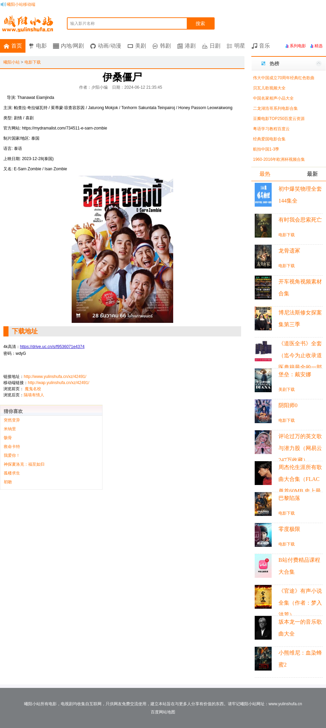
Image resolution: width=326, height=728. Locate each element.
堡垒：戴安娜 (294, 374)
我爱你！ (12, 455)
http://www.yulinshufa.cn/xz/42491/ (55, 376)
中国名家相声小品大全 (273, 98)
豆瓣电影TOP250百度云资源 (279, 118)
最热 (264, 174)
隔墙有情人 (34, 395)
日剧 (215, 46)
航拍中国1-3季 (266, 149)
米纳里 (10, 429)
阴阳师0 (287, 405)
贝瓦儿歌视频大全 (269, 88)
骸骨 (8, 437)
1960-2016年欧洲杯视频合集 (279, 159)
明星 (239, 46)
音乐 (264, 46)
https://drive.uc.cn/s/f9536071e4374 (52, 346)
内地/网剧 (72, 46)
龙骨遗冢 (289, 251)
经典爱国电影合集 (269, 139)
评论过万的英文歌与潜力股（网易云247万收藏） (300, 448)
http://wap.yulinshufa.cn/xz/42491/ (58, 382)
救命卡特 (12, 446)
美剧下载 (286, 389)
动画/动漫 (109, 46)
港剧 (190, 46)
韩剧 (165, 46)
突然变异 (12, 420)
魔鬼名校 (33, 388)
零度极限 (289, 529)
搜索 (200, 23)
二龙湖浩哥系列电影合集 (275, 108)
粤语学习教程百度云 (271, 128)
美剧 (140, 46)
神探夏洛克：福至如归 (24, 464)
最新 (312, 174)
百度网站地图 (163, 712)
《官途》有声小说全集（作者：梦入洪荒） (300, 603)
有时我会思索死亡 (300, 220)
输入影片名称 (82, 23)
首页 (16, 46)
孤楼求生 (12, 473)
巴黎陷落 (289, 498)
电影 (41, 46)
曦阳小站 (11, 62)
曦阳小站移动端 (21, 4)
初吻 (8, 482)
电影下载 (32, 62)
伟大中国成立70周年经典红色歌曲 (283, 77)
